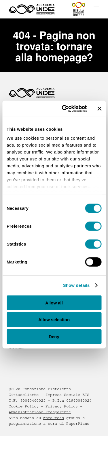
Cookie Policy (24, 406)
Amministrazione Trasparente (40, 412)
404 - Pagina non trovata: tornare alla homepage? (54, 46)
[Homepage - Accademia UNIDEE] (32, 9)
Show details (76, 285)
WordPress (53, 417)
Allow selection (54, 319)
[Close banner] (99, 109)
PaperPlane (77, 423)
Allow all (54, 302)
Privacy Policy (62, 406)
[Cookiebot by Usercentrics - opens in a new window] (64, 109)
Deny (54, 336)
